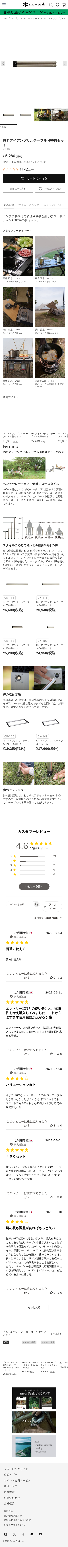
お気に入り (57, 5)
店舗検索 (9, 1491)
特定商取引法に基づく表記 (17, 1520)
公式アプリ (10, 1474)
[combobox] (48, 918)
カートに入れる (36, 178)
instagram (6, 1534)
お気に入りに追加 (52, 188)
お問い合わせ (12, 1497)
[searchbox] (19, 904)
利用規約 (8, 1511)
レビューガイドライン (15, 1524)
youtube (41, 1534)
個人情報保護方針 (13, 1515)
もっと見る (34, 1307)
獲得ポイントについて (35, 162)
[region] (33, 857)
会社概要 (9, 1503)
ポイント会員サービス (17, 1480)
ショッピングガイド (16, 1469)
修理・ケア (10, 1486)
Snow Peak (34, 4)
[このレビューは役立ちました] (51, 978)
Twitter (14, 1534)
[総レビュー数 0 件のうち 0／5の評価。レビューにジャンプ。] (18, 169)
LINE (32, 1534)
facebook (23, 1534)
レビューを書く (34, 886)
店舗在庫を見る (18, 188)
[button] (65, 63)
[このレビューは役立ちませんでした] (58, 978)
